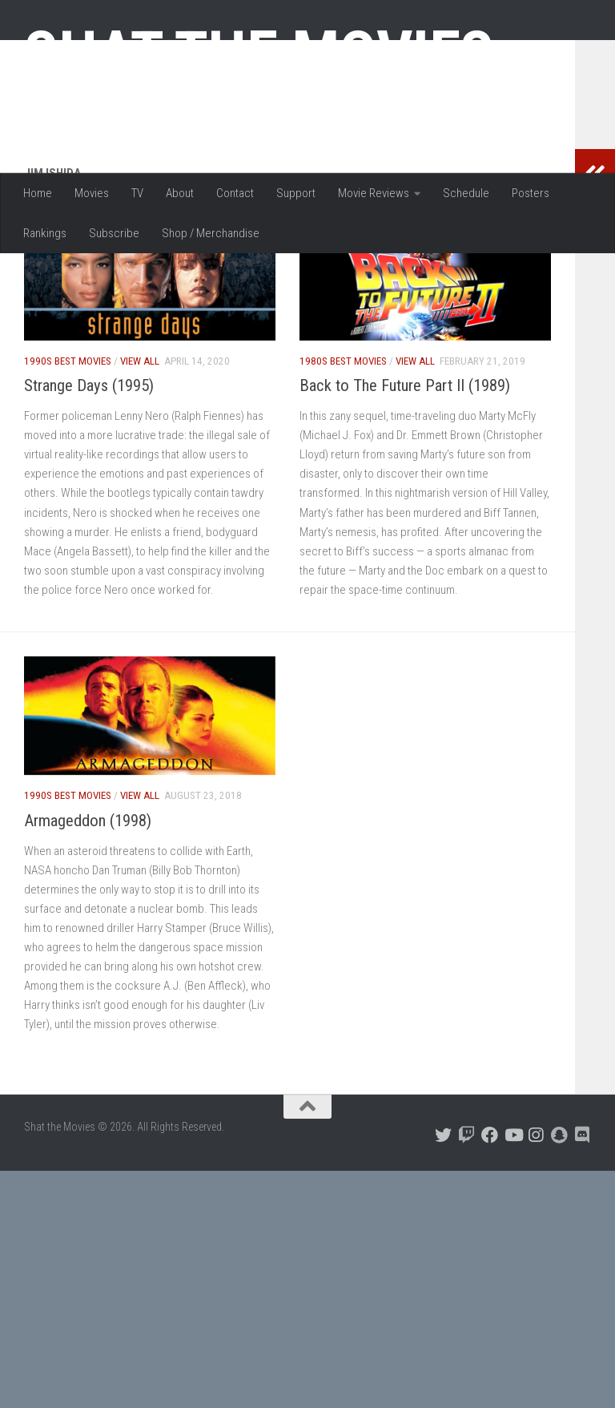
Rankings (44, 233)
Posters (530, 193)
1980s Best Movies (343, 465)
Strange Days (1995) (89, 489)
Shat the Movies (259, 54)
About (180, 193)
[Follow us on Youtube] (512, 1239)
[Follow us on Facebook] (489, 1239)
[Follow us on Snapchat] (559, 1239)
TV (137, 193)
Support (296, 193)
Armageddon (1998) (87, 924)
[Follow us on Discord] (582, 1239)
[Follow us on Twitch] (466, 1239)
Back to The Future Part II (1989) (404, 489)
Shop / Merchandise (210, 233)
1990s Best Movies (67, 465)
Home (37, 193)
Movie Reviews (373, 193)
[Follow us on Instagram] (536, 1239)
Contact (235, 193)
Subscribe (114, 233)
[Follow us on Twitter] (443, 1239)
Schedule (466, 193)
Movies (91, 193)
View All (139, 465)
